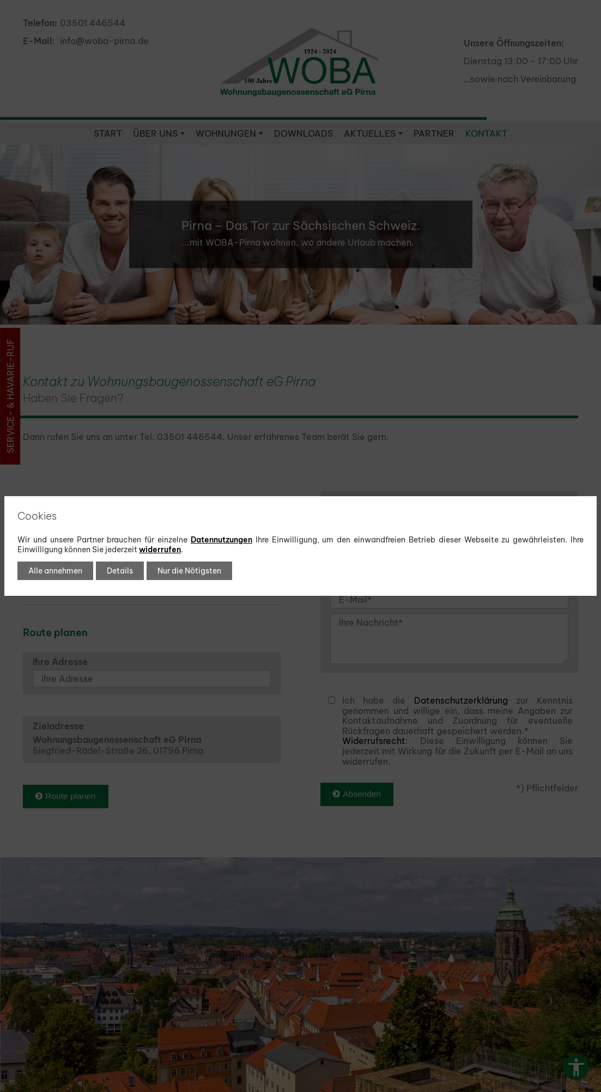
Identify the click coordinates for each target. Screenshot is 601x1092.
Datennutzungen (221, 540)
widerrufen (160, 549)
